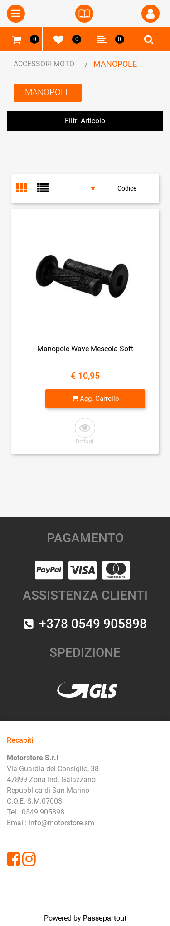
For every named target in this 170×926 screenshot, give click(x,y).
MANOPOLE (115, 64)
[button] (85, 431)
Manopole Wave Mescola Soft (85, 348)
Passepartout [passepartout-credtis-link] (104, 918)
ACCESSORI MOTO (44, 64)
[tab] (26, 189)
